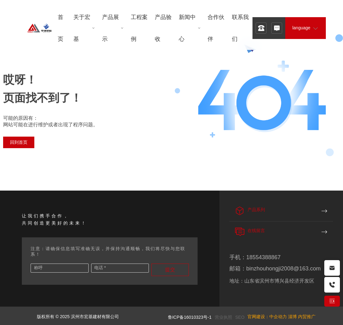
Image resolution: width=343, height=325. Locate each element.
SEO (240, 317)
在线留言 (256, 230)
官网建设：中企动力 (267, 316)
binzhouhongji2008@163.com (283, 268)
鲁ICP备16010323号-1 (190, 317)
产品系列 (256, 209)
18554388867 (263, 257)
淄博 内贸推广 (302, 316)
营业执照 (223, 317)
